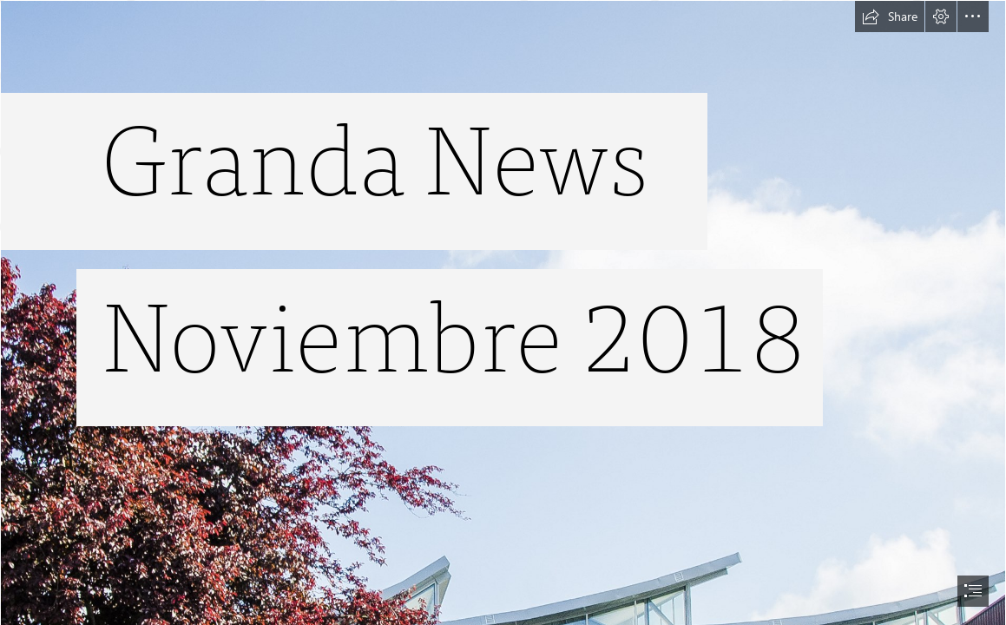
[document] (503, 312)
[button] (889, 16)
